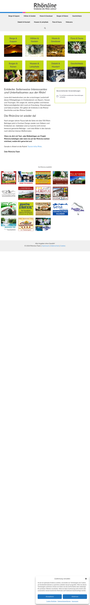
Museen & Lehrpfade (41, 22)
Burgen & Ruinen (62, 16)
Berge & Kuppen (14, 16)
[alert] (70, 96)
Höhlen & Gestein (30, 16)
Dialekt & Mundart (24, 22)
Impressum (75, 601)
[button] (86, 579)
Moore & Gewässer (46, 16)
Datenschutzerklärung (64, 601)
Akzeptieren (50, 597)
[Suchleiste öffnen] (45, 28)
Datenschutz (55, 246)
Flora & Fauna (57, 22)
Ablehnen (75, 597)
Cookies (62, 246)
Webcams (69, 22)
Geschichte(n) (77, 16)
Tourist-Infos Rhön (34, 146)
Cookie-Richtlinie (51, 601)
